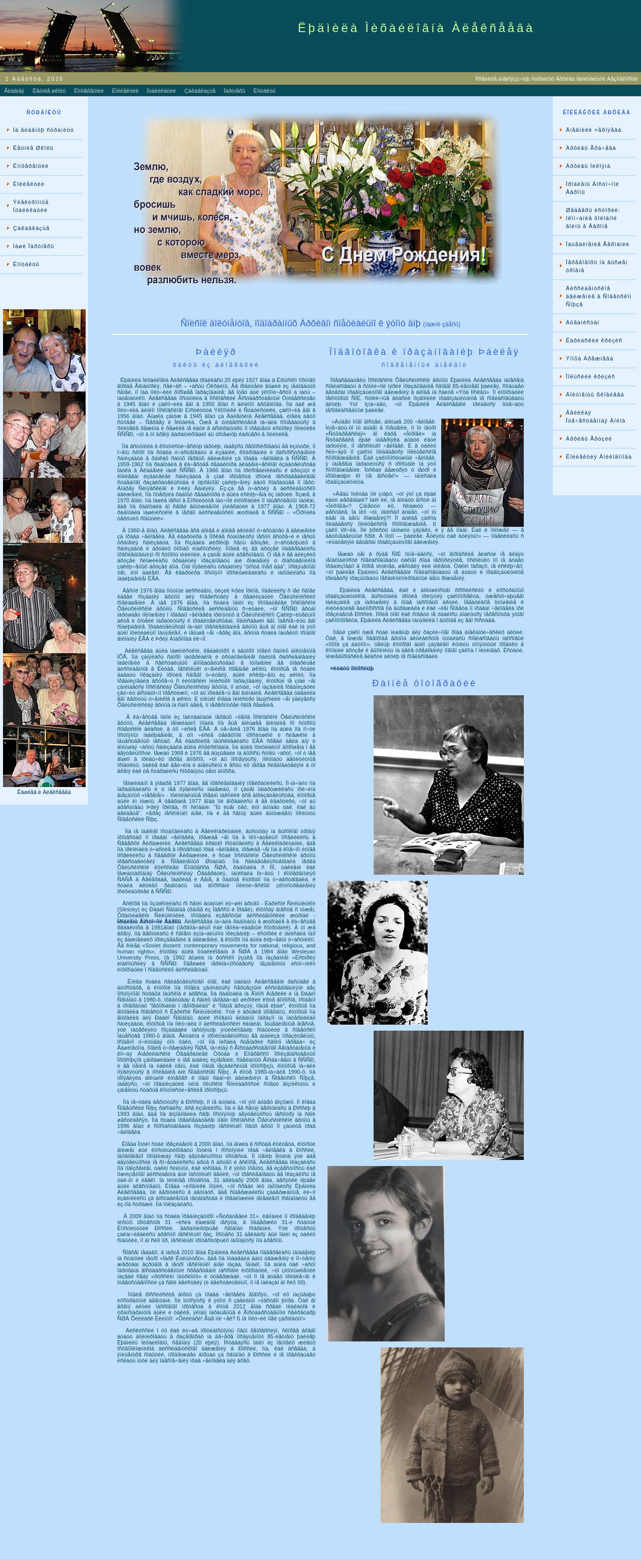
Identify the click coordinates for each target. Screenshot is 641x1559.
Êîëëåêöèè (125, 91)
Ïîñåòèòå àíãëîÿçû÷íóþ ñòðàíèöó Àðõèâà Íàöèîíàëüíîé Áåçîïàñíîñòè (558, 79)
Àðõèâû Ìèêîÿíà (588, 166)
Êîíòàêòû (264, 91)
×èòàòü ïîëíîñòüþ (352, 668)
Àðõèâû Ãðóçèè (589, 439)
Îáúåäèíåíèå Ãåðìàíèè (597, 244)
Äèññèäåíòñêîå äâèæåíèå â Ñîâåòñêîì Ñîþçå (598, 296)
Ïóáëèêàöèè (161, 91)
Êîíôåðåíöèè (89, 91)
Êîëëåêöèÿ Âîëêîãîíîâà (599, 457)
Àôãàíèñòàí (582, 322)
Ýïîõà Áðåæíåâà (589, 358)
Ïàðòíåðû (234, 91)
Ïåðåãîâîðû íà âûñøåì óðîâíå (597, 266)
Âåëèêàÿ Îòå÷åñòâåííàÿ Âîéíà (595, 417)
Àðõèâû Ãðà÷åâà (591, 148)
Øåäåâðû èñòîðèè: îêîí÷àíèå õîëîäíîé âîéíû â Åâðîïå (593, 218)
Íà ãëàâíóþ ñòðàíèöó (43, 130)
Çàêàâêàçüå (199, 91)
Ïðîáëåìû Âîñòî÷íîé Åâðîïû (592, 188)
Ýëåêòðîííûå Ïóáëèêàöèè (31, 206)
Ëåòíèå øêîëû (49, 91)
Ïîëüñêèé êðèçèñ (590, 376)
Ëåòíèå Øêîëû (33, 148)
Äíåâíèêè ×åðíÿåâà (593, 130)
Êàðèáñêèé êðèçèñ (594, 340)
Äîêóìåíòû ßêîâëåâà (595, 395)
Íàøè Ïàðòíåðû (33, 246)
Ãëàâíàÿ (14, 91)
